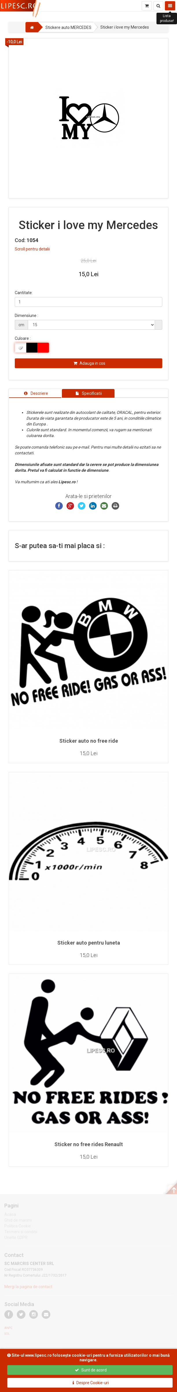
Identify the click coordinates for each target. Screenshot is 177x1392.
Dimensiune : (26, 315)
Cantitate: (24, 292)
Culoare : (23, 338)
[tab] (35, 393)
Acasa (10, 1215)
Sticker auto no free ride (88, 741)
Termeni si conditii (20, 1233)
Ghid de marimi (18, 1221)
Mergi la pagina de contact (28, 1288)
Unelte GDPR (15, 1238)
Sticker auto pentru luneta (88, 943)
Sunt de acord (91, 1370)
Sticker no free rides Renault (88, 1144)
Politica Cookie (17, 1227)
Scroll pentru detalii (32, 249)
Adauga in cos (89, 363)
